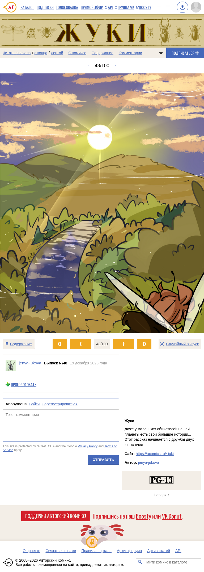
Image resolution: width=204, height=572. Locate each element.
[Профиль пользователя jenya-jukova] (11, 365)
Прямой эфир (92, 7)
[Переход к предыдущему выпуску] (25, 203)
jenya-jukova (148, 462)
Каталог (27, 7)
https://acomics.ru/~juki (155, 454)
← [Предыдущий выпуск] (89, 65)
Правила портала (96, 551)
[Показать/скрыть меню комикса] (161, 53)
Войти (34, 404)
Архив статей (158, 551)
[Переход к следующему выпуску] (102, 203)
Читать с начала (17, 53)
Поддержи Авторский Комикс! (55, 515)
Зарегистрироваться (59, 404)
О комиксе (77, 53)
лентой (57, 53)
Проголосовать (23, 384)
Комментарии (130, 53)
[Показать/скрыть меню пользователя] (196, 7)
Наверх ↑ (161, 495)
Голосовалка (67, 7)
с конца (41, 53)
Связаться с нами (60, 551)
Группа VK (126, 7)
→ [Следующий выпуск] (114, 65)
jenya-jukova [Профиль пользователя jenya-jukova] (30, 363)
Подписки (45, 7)
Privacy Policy (87, 446)
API (110, 7)
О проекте (31, 551)
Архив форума (129, 551)
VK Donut (172, 516)
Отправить (103, 460)
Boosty (145, 7)
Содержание (102, 53)
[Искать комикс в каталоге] (140, 562)
